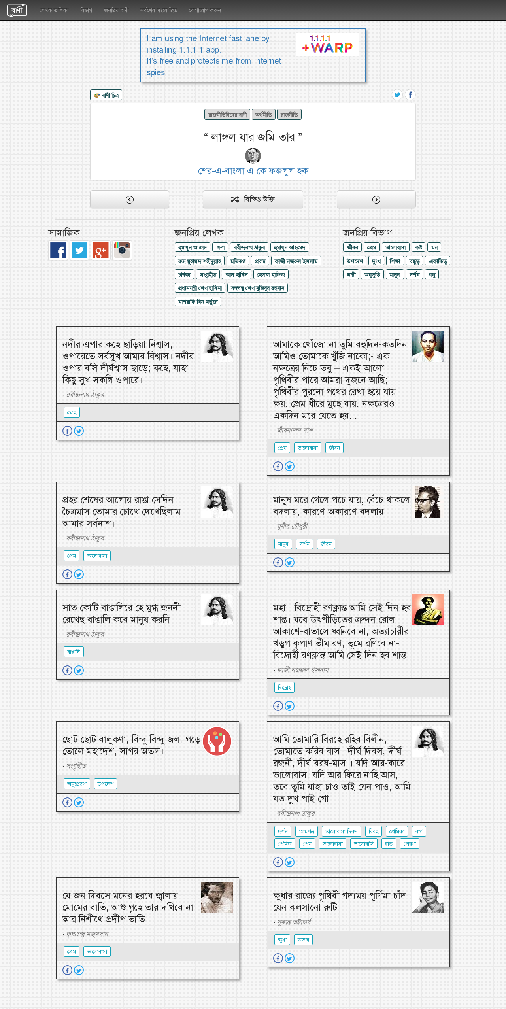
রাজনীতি (289, 115)
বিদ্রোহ (284, 687)
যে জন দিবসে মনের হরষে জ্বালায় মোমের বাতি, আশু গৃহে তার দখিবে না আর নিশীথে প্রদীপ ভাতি (127, 907)
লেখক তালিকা (54, 10)
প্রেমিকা (396, 831)
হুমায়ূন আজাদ (192, 247)
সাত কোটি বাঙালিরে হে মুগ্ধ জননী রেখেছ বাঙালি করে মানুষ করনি (121, 613)
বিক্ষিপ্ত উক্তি (253, 199)
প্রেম (371, 247)
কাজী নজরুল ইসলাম (296, 261)
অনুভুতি (372, 274)
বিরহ (373, 831)
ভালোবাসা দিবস (341, 831)
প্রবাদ (260, 261)
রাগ (419, 831)
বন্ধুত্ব (414, 261)
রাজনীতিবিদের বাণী (227, 115)
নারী (351, 274)
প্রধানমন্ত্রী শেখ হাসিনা (200, 288)
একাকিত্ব (438, 261)
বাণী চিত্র (106, 96)
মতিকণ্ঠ (237, 261)
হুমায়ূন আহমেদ (289, 247)
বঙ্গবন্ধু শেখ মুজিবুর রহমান (257, 288)
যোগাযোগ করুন (205, 10)
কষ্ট (418, 247)
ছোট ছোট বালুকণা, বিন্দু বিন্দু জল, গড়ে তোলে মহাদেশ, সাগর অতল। (131, 745)
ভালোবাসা (395, 247)
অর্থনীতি (263, 115)
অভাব (303, 939)
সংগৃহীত (208, 274)
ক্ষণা (220, 247)
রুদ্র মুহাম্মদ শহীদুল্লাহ (199, 261)
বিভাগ (86, 10)
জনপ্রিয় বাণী (116, 10)
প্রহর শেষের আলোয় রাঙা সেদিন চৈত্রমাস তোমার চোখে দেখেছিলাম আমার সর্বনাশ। (121, 511)
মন (434, 247)
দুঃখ (376, 261)
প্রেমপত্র (306, 831)
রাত (389, 843)
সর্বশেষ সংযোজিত (158, 10)
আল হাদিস (237, 274)
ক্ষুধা (282, 939)
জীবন (352, 247)
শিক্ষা (395, 261)
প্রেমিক (285, 843)
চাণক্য (184, 274)
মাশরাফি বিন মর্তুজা (197, 302)
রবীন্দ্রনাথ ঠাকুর (249, 247)
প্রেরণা (410, 843)
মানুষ (394, 274)
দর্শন (414, 274)
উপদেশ (355, 261)
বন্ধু (432, 274)
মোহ (71, 412)
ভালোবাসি (364, 843)
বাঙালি (73, 652)
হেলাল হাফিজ (271, 274)
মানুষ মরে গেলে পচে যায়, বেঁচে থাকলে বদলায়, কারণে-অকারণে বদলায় (341, 506)
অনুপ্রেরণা (77, 784)
